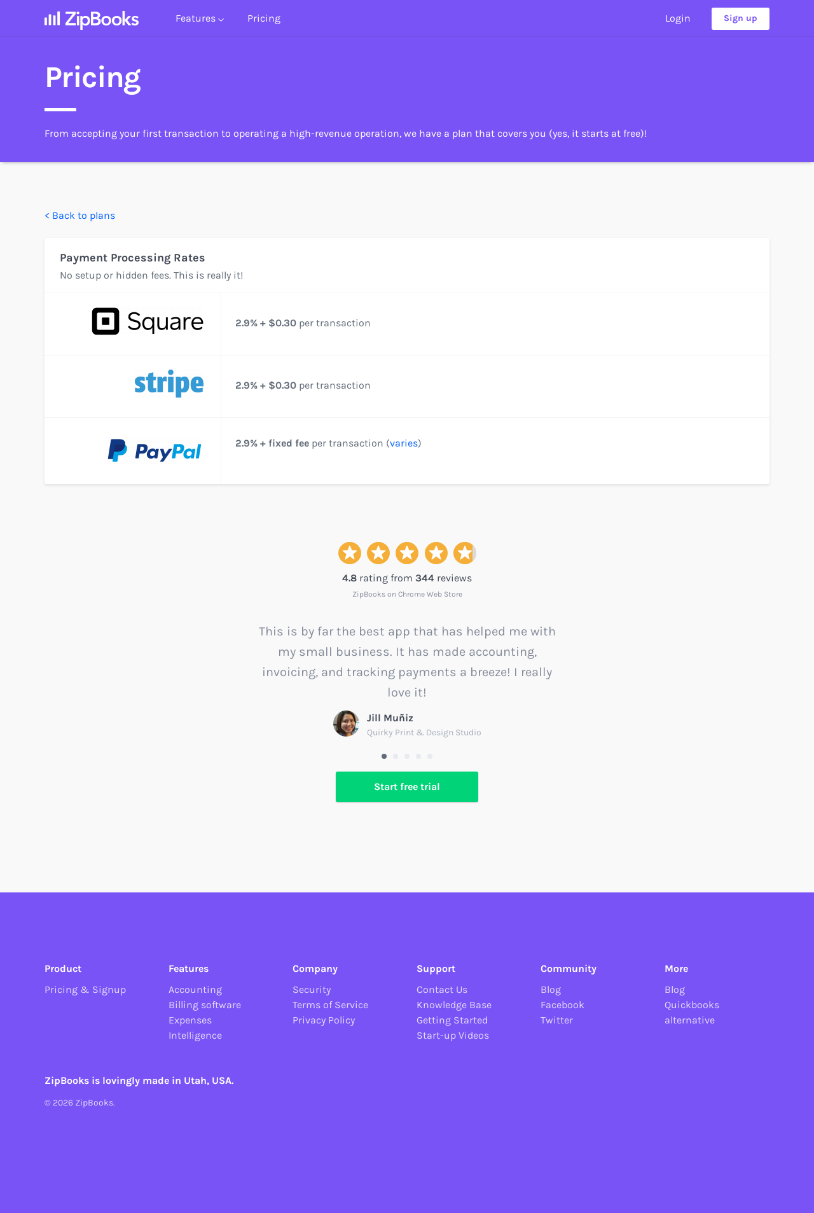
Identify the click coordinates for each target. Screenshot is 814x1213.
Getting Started (452, 1020)
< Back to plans (80, 215)
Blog (551, 989)
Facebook (562, 1005)
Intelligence (195, 1035)
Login (678, 23)
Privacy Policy (324, 1020)
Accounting (195, 989)
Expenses (190, 1020)
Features (200, 23)
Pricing (263, 23)
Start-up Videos (453, 1035)
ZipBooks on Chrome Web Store (407, 594)
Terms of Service (330, 1005)
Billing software (205, 1005)
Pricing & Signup (85, 989)
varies (404, 443)
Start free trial (407, 786)
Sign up (740, 23)
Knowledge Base (454, 1005)
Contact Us (442, 989)
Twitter (557, 1020)
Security (312, 989)
